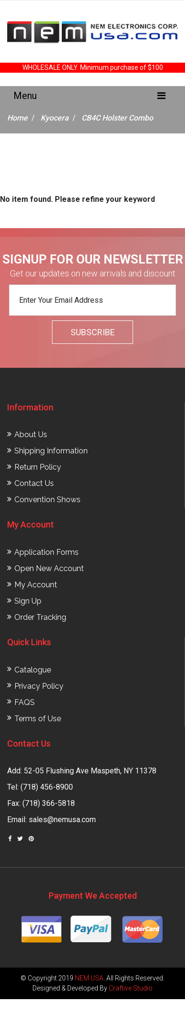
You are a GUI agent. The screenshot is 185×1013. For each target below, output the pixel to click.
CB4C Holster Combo (117, 117)
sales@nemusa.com (62, 819)
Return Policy (37, 467)
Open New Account (49, 568)
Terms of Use (37, 718)
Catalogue (32, 669)
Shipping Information (51, 450)
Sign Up (27, 601)
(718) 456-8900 (47, 787)
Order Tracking (40, 617)
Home (17, 117)
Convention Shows (47, 499)
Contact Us (34, 483)
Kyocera (55, 117)
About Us (30, 434)
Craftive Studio (131, 988)
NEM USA (89, 978)
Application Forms (46, 552)
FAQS (24, 702)
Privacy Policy (38, 686)
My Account (35, 584)
